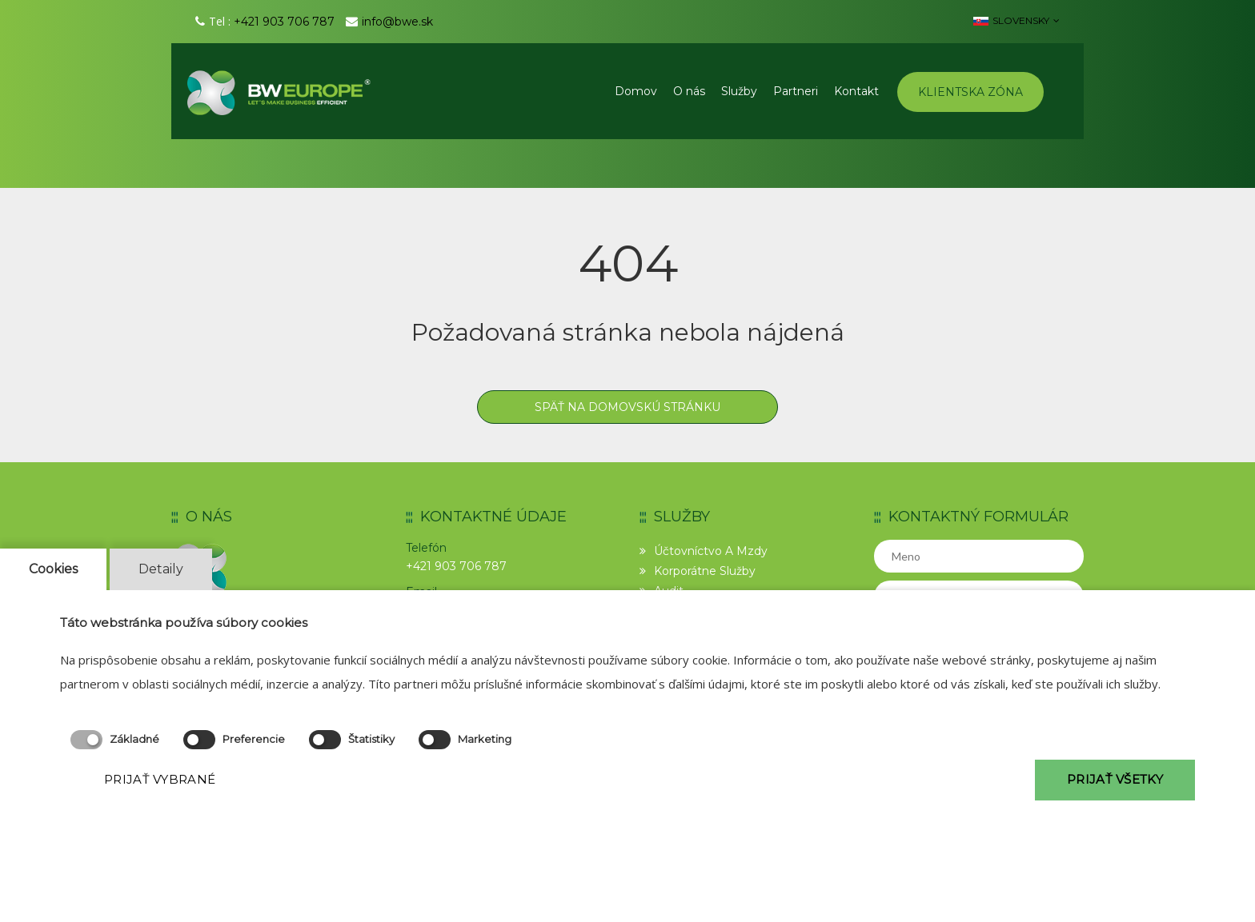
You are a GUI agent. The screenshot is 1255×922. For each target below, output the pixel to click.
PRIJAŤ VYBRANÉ (159, 779)
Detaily (160, 569)
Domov (636, 91)
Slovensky (1016, 20)
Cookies (53, 569)
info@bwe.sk (397, 21)
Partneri (795, 91)
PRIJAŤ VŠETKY (1115, 779)
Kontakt (856, 91)
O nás (689, 91)
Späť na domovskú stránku (627, 407)
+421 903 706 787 (284, 21)
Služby (739, 91)
